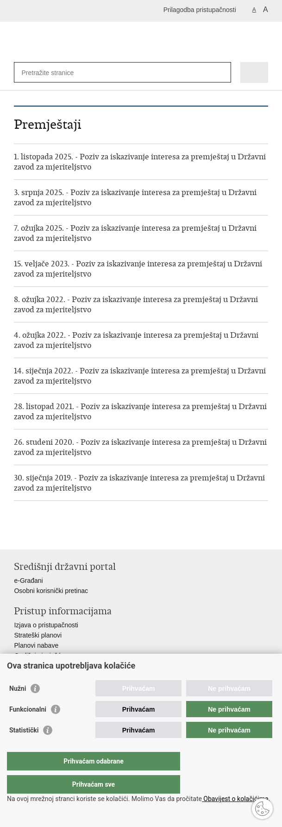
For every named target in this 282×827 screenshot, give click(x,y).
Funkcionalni (27, 728)
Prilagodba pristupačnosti (199, 9)
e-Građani (28, 580)
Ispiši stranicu (19, 535)
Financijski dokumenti (45, 665)
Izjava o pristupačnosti (46, 625)
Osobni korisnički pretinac (51, 590)
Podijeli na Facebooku (39, 535)
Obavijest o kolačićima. (236, 798)
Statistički (23, 748)
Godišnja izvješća (39, 655)
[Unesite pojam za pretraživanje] (55, 72)
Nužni (17, 707)
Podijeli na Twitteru (58, 535)
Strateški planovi (38, 635)
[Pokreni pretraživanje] (222, 72)
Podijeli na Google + (78, 535)
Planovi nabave (36, 645)
